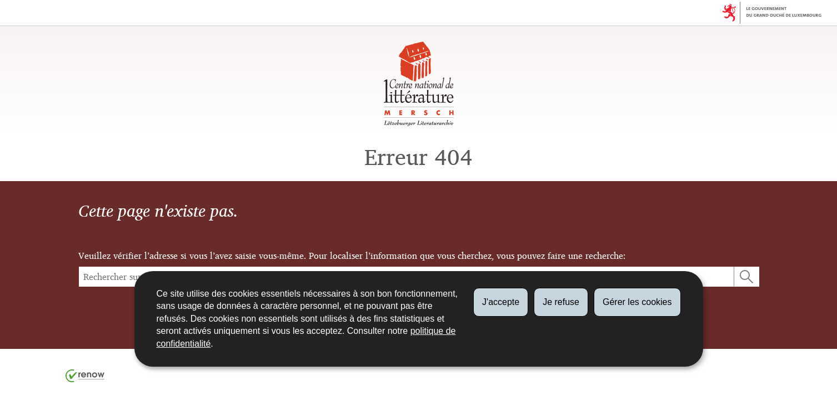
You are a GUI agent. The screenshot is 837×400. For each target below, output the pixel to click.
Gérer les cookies (637, 302)
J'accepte (500, 302)
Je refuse (561, 302)
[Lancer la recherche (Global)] (746, 277)
